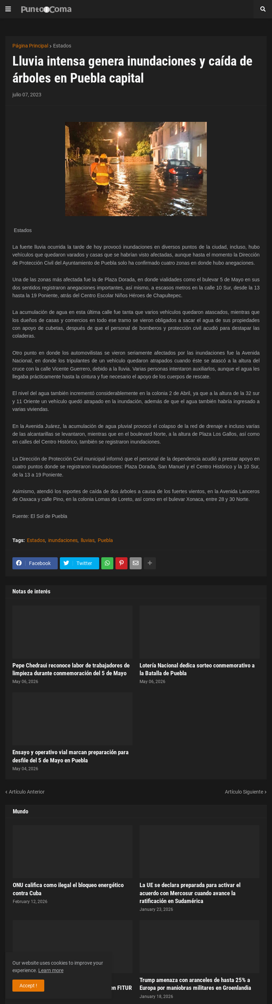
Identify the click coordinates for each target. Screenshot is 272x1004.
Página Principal (30, 45)
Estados (62, 45)
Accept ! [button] (28, 985)
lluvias (88, 540)
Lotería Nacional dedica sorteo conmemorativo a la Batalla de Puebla (197, 669)
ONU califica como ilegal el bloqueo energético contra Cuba (68, 888)
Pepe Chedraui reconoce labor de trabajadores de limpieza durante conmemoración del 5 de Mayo (71, 669)
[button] (8, 9)
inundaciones (63, 540)
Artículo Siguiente (244, 792)
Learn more (50, 970)
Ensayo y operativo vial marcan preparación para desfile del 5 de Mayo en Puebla (70, 756)
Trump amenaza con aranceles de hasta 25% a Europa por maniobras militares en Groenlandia (195, 983)
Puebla (105, 540)
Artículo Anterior (27, 792)
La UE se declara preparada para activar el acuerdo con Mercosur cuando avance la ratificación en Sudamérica (190, 892)
